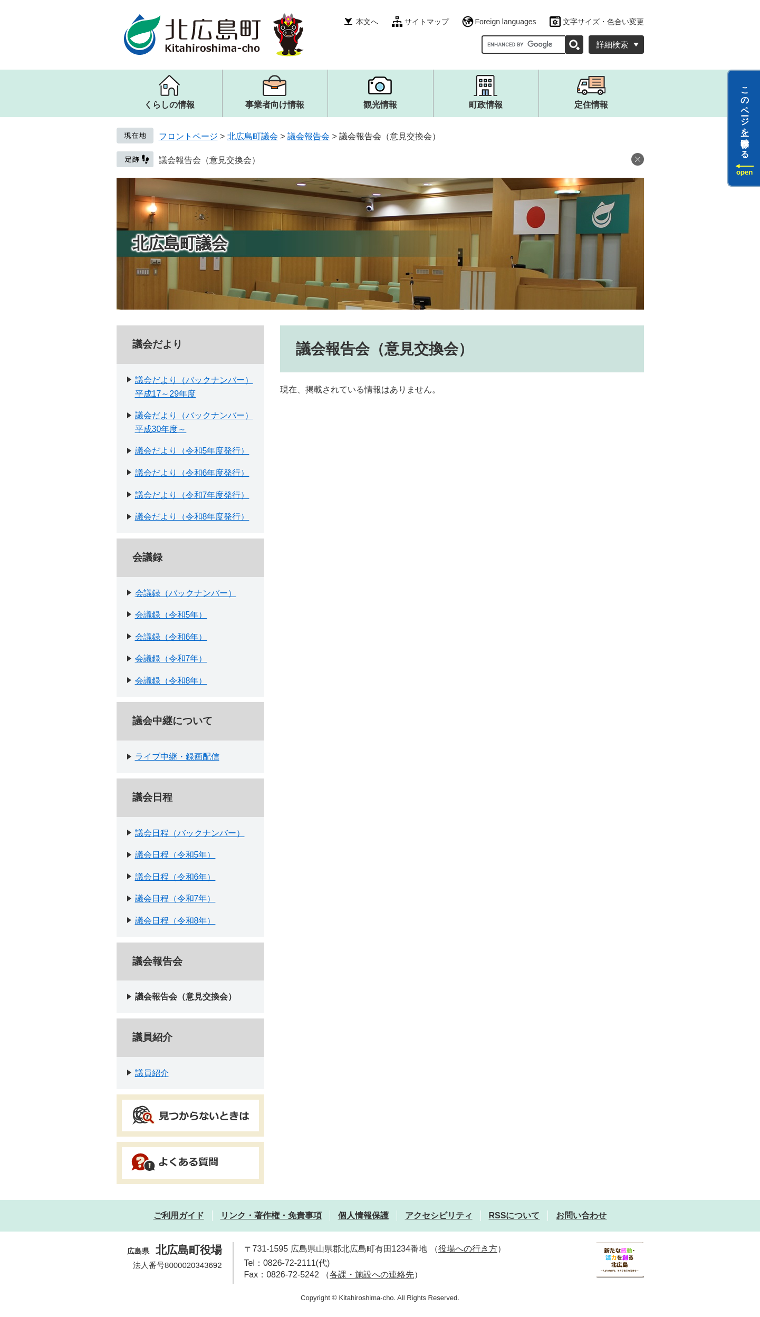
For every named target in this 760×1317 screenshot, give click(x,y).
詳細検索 (612, 44)
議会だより (157, 344)
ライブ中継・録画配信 (177, 756)
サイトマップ (427, 21)
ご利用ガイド (178, 1215)
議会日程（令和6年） (175, 876)
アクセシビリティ (439, 1215)
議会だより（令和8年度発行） (192, 516)
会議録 (147, 557)
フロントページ (188, 136)
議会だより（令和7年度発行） (192, 495)
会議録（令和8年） (171, 680)
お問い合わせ (581, 1215)
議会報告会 (308, 136)
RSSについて (514, 1215)
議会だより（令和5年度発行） (192, 450)
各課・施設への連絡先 (372, 1274)
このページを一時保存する (744, 117)
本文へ (367, 21)
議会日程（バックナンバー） (190, 833)
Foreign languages (505, 21)
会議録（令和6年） (171, 636)
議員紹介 (152, 1037)
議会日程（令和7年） (175, 898)
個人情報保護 (363, 1215)
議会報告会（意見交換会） (209, 160)
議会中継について (172, 720)
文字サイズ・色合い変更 (603, 21)
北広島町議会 (252, 136)
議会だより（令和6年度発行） (192, 472)
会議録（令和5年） (171, 614)
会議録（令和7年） (171, 658)
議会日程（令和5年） (175, 854)
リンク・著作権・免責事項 (271, 1215)
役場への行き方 (467, 1248)
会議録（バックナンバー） (185, 593)
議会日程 (152, 797)
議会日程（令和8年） (175, 920)
